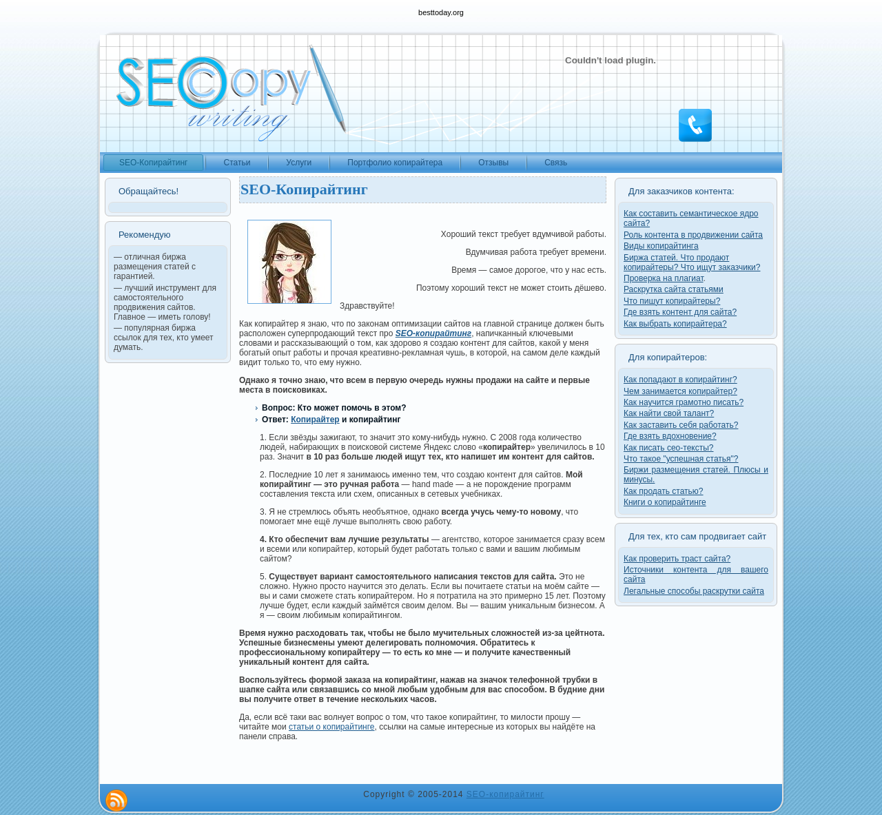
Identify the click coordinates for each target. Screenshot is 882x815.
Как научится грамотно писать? (683, 402)
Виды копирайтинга (661, 246)
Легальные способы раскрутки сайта (694, 591)
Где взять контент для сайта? (680, 312)
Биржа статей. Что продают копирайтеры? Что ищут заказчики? (692, 262)
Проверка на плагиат (664, 278)
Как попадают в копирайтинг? (680, 379)
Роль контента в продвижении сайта (693, 235)
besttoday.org (441, 12)
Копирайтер (315, 419)
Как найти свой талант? (669, 413)
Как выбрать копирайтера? (675, 324)
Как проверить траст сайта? (677, 559)
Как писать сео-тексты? (669, 448)
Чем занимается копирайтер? (680, 391)
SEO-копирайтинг (505, 794)
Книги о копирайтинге (665, 502)
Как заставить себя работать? (681, 425)
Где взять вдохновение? (670, 436)
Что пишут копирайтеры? (672, 301)
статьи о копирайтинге (332, 727)
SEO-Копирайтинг (304, 189)
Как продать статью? (664, 491)
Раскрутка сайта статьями (674, 289)
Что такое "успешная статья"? (681, 459)
